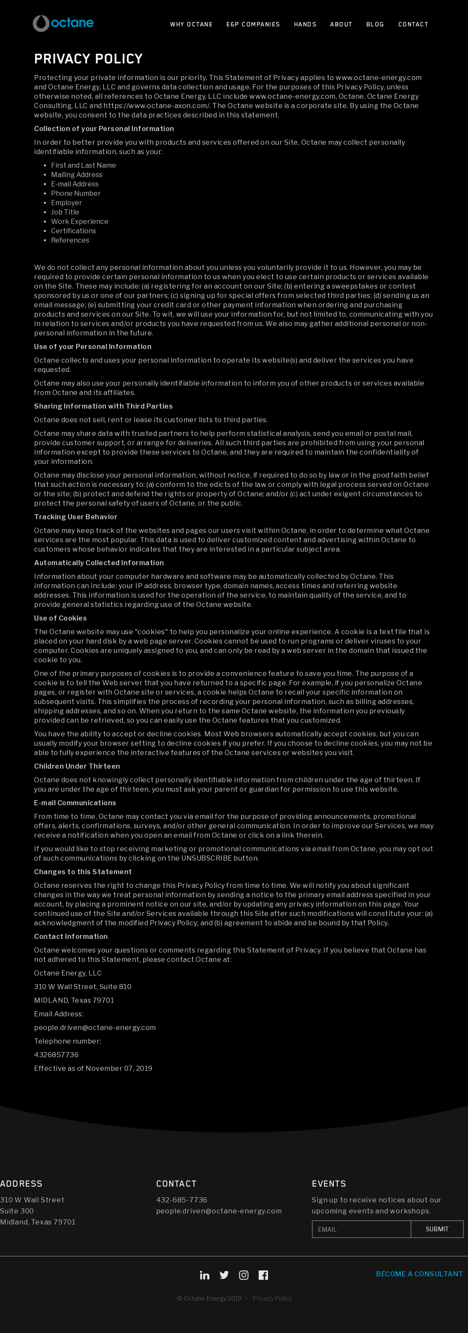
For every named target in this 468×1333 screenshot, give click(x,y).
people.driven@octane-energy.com (219, 1211)
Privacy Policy (272, 1298)
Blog (375, 24)
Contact (413, 24)
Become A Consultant (420, 1274)
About (341, 24)
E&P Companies (253, 24)
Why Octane (191, 24)
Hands (305, 24)
